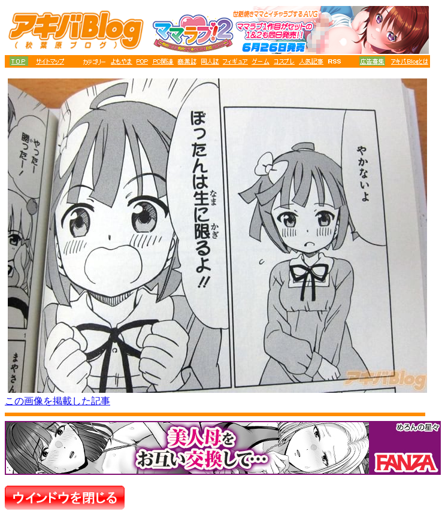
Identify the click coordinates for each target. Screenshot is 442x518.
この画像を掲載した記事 (57, 401)
